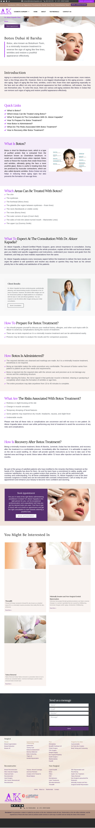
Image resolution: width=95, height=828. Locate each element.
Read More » (8, 610)
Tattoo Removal (10, 675)
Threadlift (8, 601)
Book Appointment (26, 516)
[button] (86, 1)
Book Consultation (15, 305)
